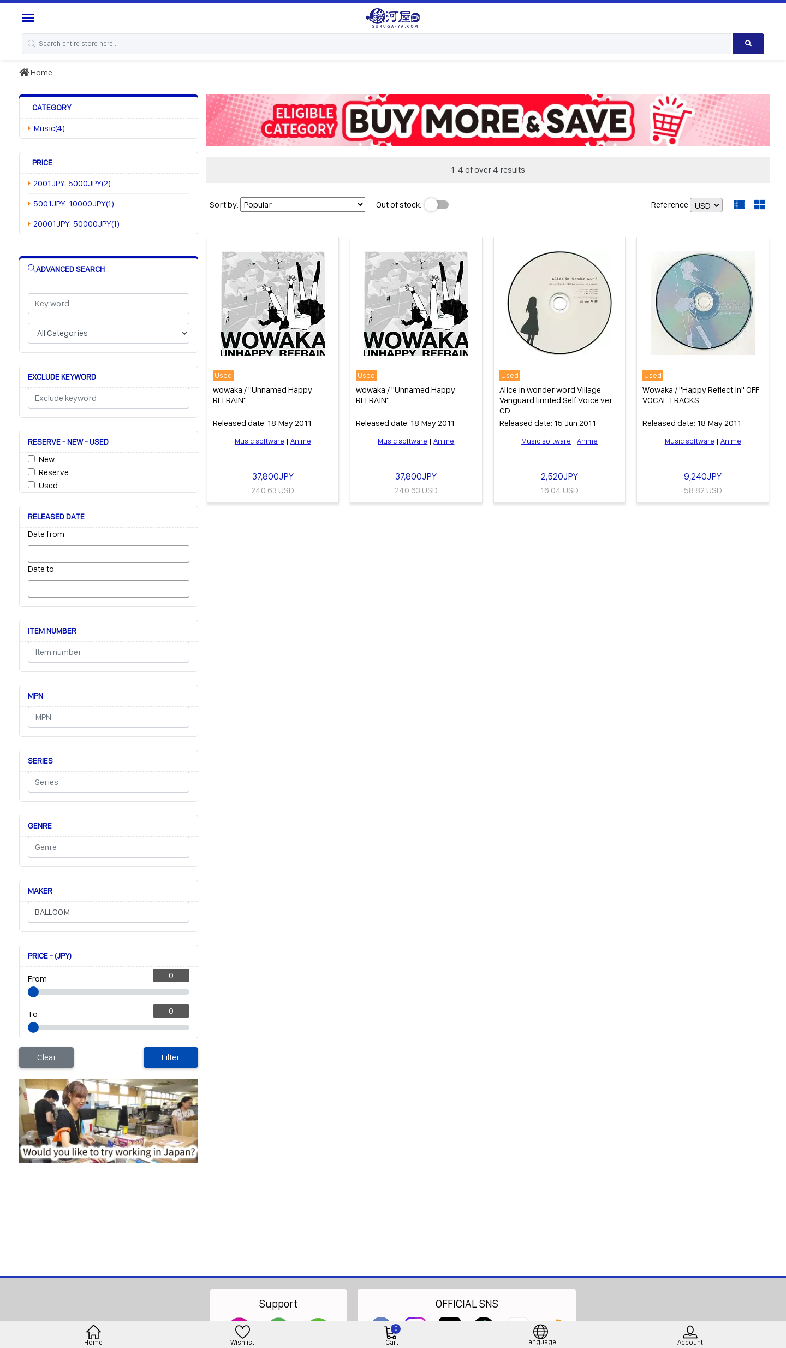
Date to (41, 569)
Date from (46, 534)
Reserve (54, 472)
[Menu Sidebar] (29, 17)
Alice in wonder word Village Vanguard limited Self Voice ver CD (555, 400)
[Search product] (748, 43)
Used (48, 485)
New (47, 459)
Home (35, 72)
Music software (259, 440)
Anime (300, 440)
